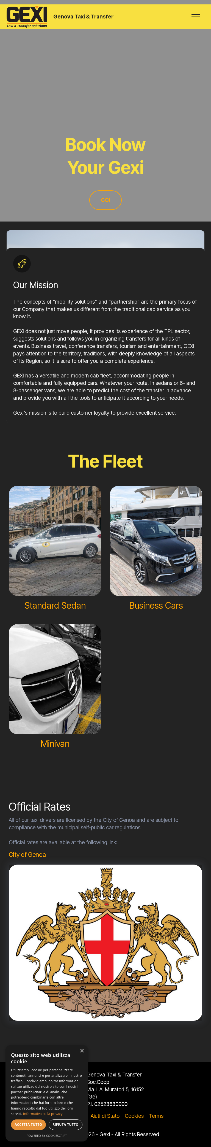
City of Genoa (27, 854)
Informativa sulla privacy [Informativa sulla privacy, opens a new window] (43, 1113)
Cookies (134, 1116)
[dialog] (46, 1093)
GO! (105, 200)
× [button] (82, 1051)
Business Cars (156, 605)
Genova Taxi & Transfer (83, 16)
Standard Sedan (55, 605)
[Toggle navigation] (195, 17)
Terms (156, 1116)
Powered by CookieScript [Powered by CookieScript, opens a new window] (47, 1135)
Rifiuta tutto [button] (65, 1124)
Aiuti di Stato (105, 1116)
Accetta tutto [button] (28, 1124)
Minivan (55, 743)
